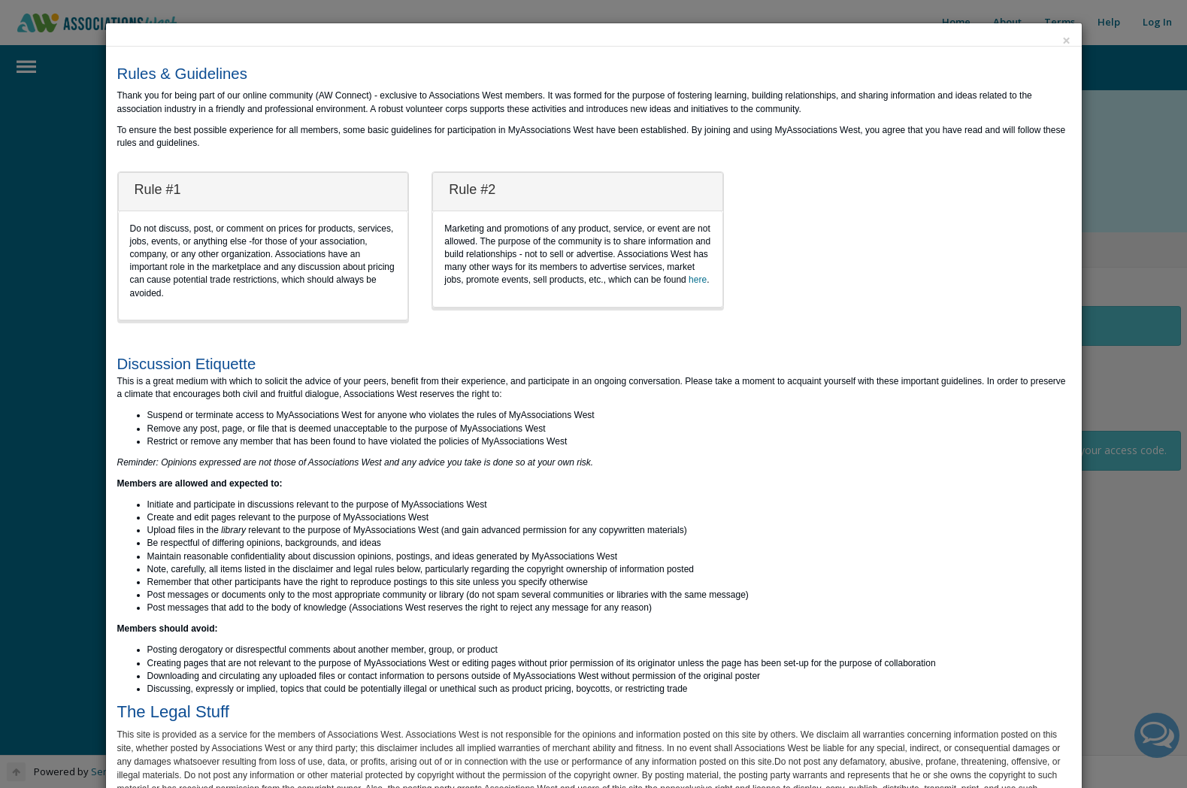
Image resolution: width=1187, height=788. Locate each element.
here (698, 279)
